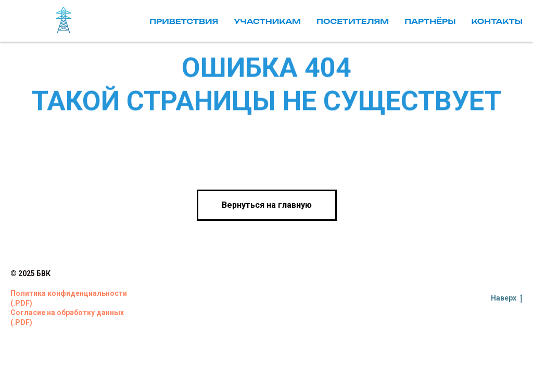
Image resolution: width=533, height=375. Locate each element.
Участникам (267, 21)
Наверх (507, 298)
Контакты (497, 21)
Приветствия (183, 21)
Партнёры (429, 21)
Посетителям (352, 21)
